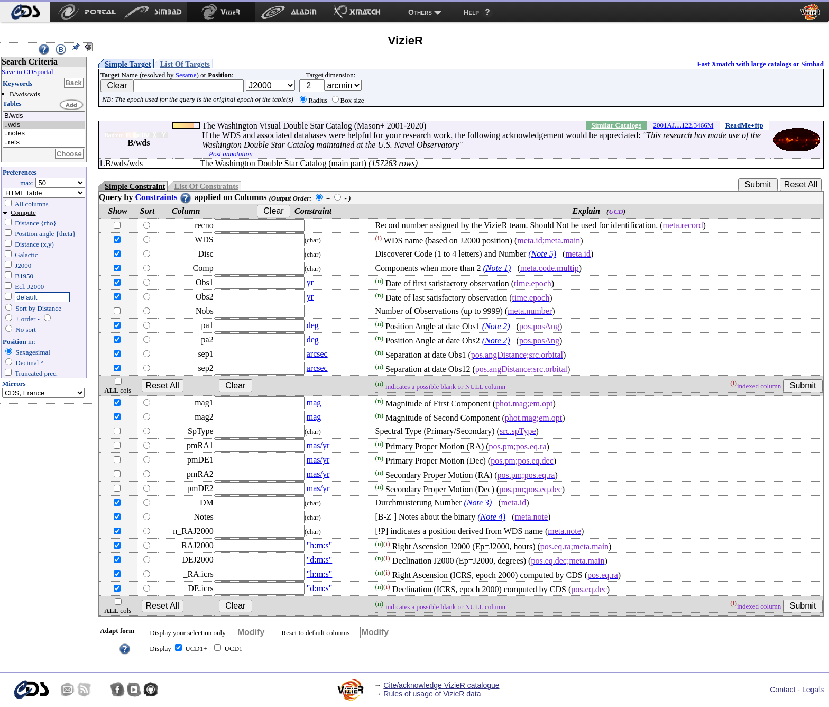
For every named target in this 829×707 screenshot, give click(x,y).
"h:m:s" (320, 545)
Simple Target (128, 64)
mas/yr (318, 445)
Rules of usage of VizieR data (432, 694)
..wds (44, 125)
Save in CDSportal (27, 72)
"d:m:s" (320, 559)
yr (310, 282)
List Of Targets (185, 64)
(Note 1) (497, 268)
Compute (23, 212)
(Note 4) (491, 516)
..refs (44, 142)
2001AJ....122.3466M (683, 125)
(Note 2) (496, 326)
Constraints (163, 197)
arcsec (317, 353)
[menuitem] (25, 12)
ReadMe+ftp (744, 125)
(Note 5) (542, 253)
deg (313, 325)
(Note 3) (478, 502)
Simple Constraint (135, 186)
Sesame (186, 75)
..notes (44, 133)
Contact (782, 689)
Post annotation (231, 154)
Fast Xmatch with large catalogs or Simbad (760, 64)
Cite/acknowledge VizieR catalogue (441, 685)
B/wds (44, 116)
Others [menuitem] (420, 12)
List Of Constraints (206, 186)
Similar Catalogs (616, 125)
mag (314, 402)
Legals (813, 689)
